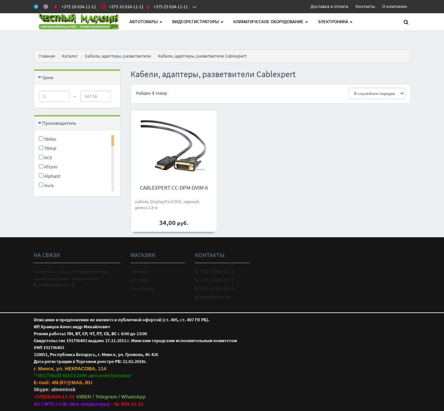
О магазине (142, 289)
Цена (47, 77)
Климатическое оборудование (270, 21)
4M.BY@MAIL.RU (213, 297)
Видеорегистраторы (197, 21)
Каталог (70, 56)
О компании (394, 6)
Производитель (59, 123)
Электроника (335, 21)
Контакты (365, 6)
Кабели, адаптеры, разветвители (118, 56)
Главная (47, 56)
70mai (47, 148)
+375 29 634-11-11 (214, 271)
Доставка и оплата (329, 6)
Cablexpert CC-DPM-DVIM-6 (174, 187)
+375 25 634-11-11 (214, 289)
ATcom (48, 167)
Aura (46, 185)
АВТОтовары (146, 21)
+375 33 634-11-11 (214, 280)
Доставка (139, 280)
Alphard (49, 176)
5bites (47, 139)
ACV (45, 157)
